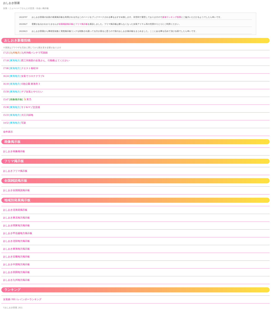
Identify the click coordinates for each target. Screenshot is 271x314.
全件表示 (8, 132)
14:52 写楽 (14, 123)
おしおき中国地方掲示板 (16, 264)
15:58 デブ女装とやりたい (23, 91)
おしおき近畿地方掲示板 (16, 256)
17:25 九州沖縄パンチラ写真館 (25, 52)
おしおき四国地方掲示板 (16, 272)
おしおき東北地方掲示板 (16, 217)
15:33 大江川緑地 (18, 115)
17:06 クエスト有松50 (20, 68)
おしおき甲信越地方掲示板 (17, 233)
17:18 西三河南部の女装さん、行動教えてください (36, 60)
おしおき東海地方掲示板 (16, 249)
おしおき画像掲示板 (14, 151)
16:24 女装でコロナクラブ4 (23, 76)
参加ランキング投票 (171, 17)
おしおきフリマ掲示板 (15, 171)
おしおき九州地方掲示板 (16, 280)
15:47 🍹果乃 (17, 99)
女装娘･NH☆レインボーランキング (22, 299)
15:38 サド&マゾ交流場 (21, 107)
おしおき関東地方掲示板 (16, 225)
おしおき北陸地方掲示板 (16, 241)
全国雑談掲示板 (66, 24)
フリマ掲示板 (81, 24)
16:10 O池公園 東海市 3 (21, 84)
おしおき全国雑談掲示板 (16, 190)
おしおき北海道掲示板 (15, 210)
